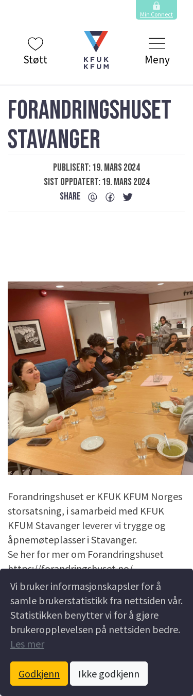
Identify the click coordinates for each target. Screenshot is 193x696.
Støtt (35, 51)
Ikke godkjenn (108, 673)
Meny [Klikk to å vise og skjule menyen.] (157, 51)
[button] (96, 50)
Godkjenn (39, 673)
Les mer (27, 643)
